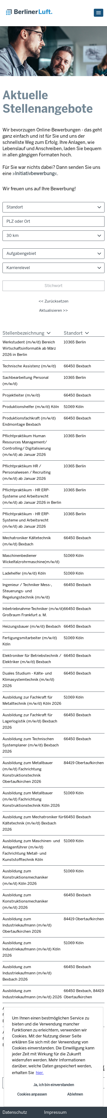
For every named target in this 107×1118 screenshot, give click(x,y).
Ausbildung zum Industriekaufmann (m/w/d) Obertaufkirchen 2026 (27, 925)
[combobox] (53, 235)
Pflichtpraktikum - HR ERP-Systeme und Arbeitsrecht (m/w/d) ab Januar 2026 (26, 520)
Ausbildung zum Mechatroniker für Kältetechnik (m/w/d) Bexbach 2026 (32, 823)
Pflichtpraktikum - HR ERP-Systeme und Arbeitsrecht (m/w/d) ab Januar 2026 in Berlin (31, 496)
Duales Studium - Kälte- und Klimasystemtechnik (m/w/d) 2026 (28, 679)
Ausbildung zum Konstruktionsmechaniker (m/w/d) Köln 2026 (25, 877)
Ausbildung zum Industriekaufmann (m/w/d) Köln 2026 (31, 949)
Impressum (55, 1112)
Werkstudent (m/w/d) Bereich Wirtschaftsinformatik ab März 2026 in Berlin (29, 348)
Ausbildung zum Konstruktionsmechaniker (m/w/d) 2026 (25, 901)
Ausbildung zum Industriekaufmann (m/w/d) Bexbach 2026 (27, 973)
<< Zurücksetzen (53, 301)
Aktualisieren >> (53, 310)
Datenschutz (14, 1112)
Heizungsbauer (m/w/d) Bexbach (31, 626)
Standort (76, 333)
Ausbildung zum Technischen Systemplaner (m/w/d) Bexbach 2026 (30, 745)
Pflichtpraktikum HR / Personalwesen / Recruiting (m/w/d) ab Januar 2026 (26, 472)
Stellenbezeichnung (26, 333)
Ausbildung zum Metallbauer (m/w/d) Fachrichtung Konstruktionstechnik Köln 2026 (31, 799)
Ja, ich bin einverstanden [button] (53, 1085)
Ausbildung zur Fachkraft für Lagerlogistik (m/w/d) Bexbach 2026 (29, 721)
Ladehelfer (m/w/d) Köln (24, 573)
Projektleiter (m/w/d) (21, 395)
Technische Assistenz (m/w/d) (29, 366)
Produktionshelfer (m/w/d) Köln (30, 407)
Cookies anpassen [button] (32, 1094)
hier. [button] (40, 1072)
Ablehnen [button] (75, 1094)
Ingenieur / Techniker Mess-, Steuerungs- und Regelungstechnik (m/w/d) (27, 591)
